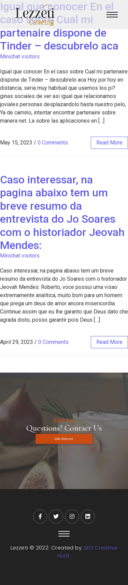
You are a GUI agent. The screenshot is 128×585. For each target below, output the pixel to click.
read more (109, 142)
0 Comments (53, 142)
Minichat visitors (20, 56)
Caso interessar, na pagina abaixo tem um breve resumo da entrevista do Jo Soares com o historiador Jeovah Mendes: (62, 212)
